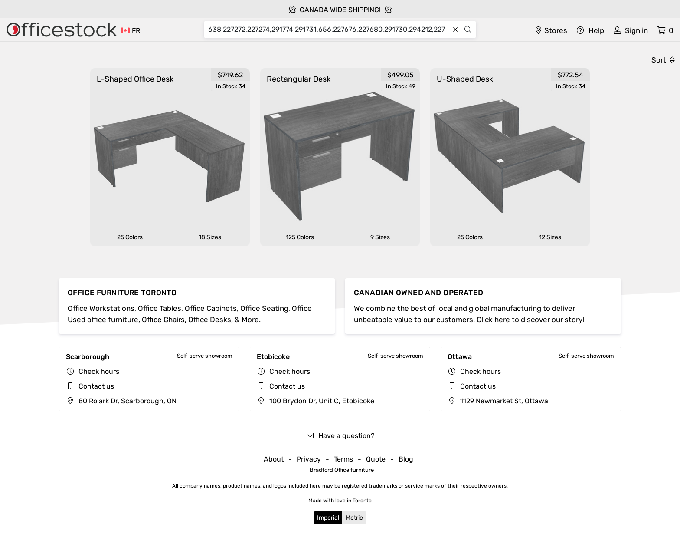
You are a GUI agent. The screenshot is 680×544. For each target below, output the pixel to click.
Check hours (98, 371)
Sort (663, 60)
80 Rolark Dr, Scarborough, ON (121, 401)
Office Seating (264, 308)
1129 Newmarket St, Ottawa (498, 401)
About (274, 459)
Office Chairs (163, 319)
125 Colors (300, 237)
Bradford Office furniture (342, 470)
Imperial (328, 517)
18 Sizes (210, 237)
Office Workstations (101, 308)
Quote (376, 459)
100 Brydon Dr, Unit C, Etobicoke (315, 401)
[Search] (328, 29)
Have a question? (340, 436)
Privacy (309, 459)
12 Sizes (550, 237)
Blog (406, 459)
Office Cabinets (211, 308)
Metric (354, 517)
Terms (343, 459)
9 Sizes (380, 237)
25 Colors (130, 237)
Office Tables (159, 308)
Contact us (96, 386)
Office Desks (209, 319)
